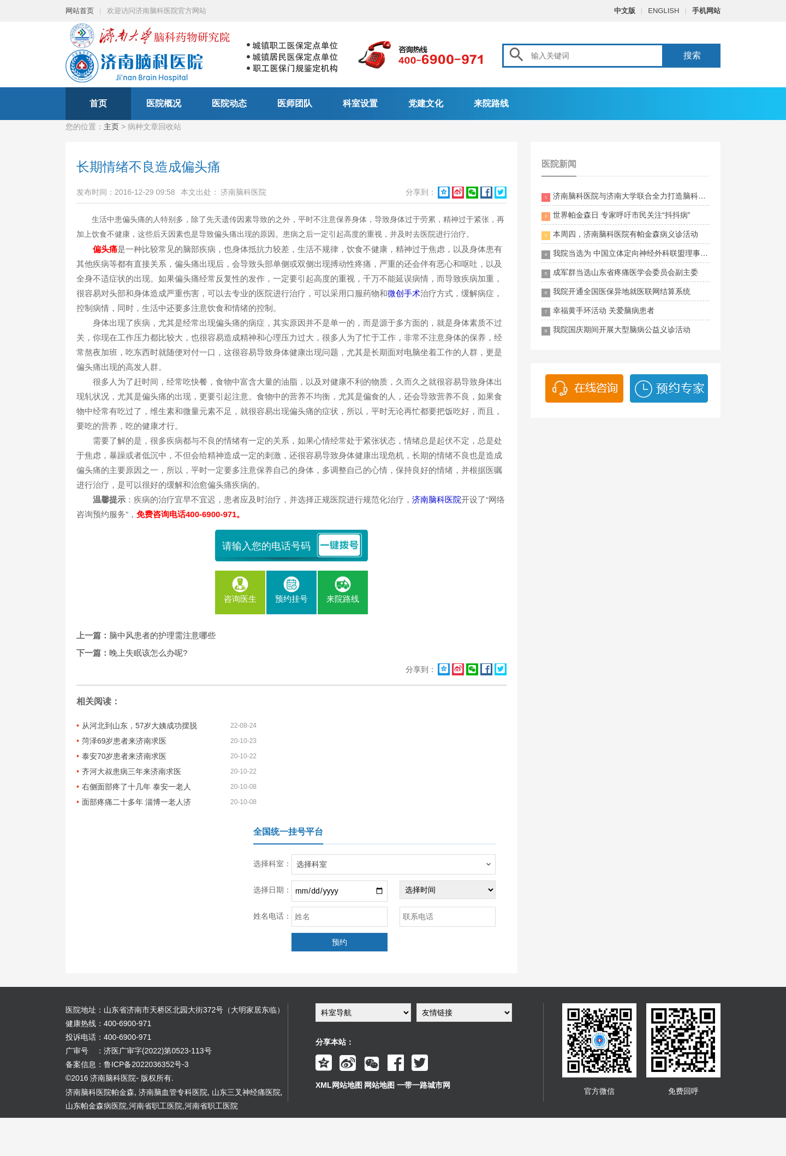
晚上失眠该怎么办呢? (148, 652)
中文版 (624, 11)
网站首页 (80, 11)
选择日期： (272, 889)
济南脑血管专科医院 (173, 1092)
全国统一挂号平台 (288, 831)
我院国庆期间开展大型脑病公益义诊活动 (615, 330)
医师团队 (294, 103)
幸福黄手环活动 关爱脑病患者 (597, 311)
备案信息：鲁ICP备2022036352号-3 (127, 1064)
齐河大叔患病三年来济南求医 (131, 771)
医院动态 (229, 103)
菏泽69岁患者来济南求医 (124, 740)
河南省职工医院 (155, 1105)
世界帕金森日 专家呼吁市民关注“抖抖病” (615, 216)
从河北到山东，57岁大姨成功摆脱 (140, 725)
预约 (339, 942)
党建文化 (425, 103)
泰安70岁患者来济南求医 (124, 756)
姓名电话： (272, 916)
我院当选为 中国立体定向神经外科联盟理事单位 (625, 254)
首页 (98, 103)
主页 (111, 126)
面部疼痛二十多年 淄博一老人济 (136, 802)
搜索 (692, 55)
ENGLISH (663, 11)
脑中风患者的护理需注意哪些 (162, 635)
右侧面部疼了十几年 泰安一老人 (136, 786)
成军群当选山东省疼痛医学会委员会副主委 (619, 273)
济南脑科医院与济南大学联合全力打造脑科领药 (625, 196)
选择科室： (272, 863)
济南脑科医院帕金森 (100, 1092)
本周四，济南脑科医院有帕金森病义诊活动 (619, 235)
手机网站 (706, 11)
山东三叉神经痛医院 (246, 1092)
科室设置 (360, 103)
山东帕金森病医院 (96, 1105)
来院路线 (491, 103)
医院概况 (163, 103)
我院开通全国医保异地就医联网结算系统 (615, 292)
